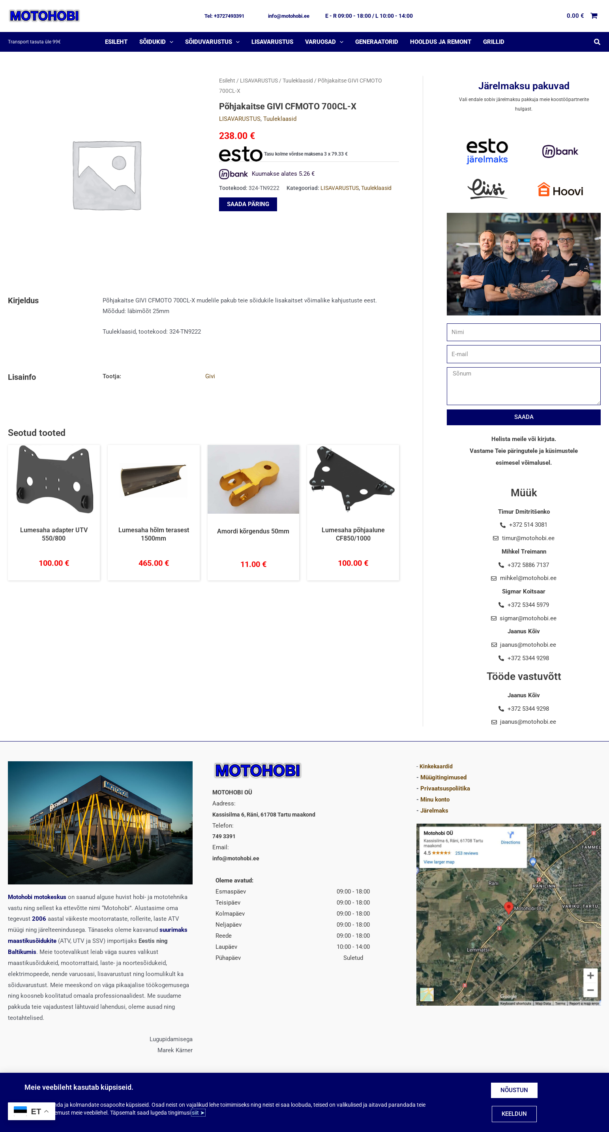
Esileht (227, 80)
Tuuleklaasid (298, 80)
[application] (169, 42)
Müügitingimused (443, 777)
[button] (224, 16)
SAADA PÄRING (248, 204)
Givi (210, 376)
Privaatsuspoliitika (445, 788)
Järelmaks (434, 810)
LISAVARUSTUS (259, 80)
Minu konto (435, 799)
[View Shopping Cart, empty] (583, 16)
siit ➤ (198, 1112)
